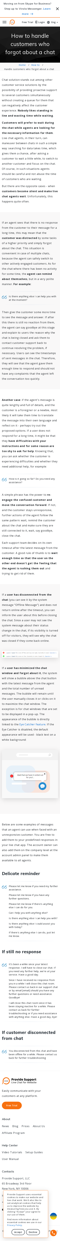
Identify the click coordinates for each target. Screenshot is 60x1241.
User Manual (10, 1159)
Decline (33, 1232)
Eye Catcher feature (32, 724)
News (5, 1126)
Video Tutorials (12, 1152)
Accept (18, 1232)
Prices (26, 1126)
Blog (15, 1126)
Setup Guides (34, 1152)
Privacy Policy (14, 1225)
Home (22, 64)
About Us (39, 1126)
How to (35, 64)
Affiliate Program (13, 1133)
